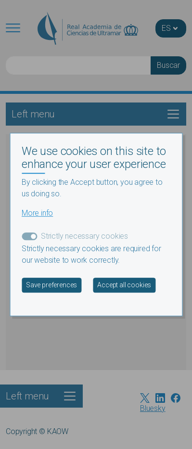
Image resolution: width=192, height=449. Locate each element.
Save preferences (51, 285)
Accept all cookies (124, 285)
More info (37, 213)
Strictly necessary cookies (84, 236)
